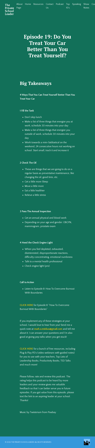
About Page (19, 6)
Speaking (76, 4)
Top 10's (68, 6)
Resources (38, 4)
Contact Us (49, 6)
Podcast (60, 4)
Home (28, 4)
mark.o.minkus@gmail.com (48, 329)
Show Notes (86, 6)
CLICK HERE (26, 305)
